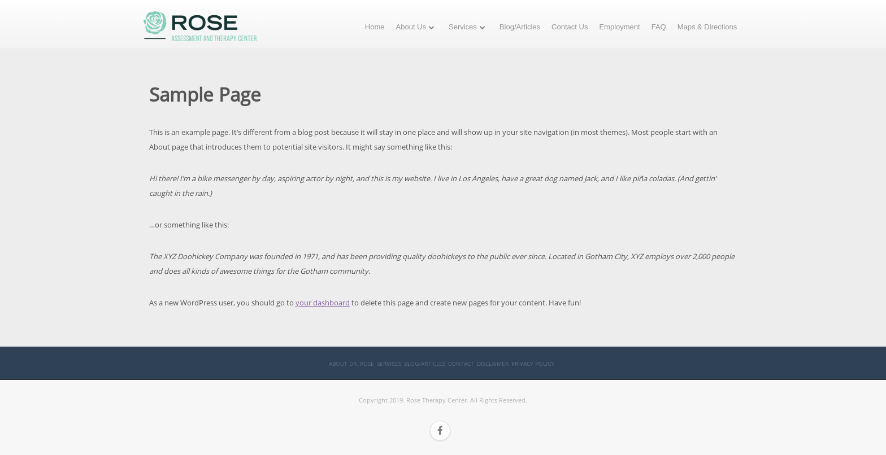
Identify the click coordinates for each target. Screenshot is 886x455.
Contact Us (569, 27)
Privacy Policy (532, 364)
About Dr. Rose (351, 364)
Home (375, 27)
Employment (619, 27)
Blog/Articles (520, 27)
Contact (461, 364)
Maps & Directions (707, 27)
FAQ (659, 27)
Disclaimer (493, 364)
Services (463, 27)
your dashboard (323, 303)
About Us (411, 27)
